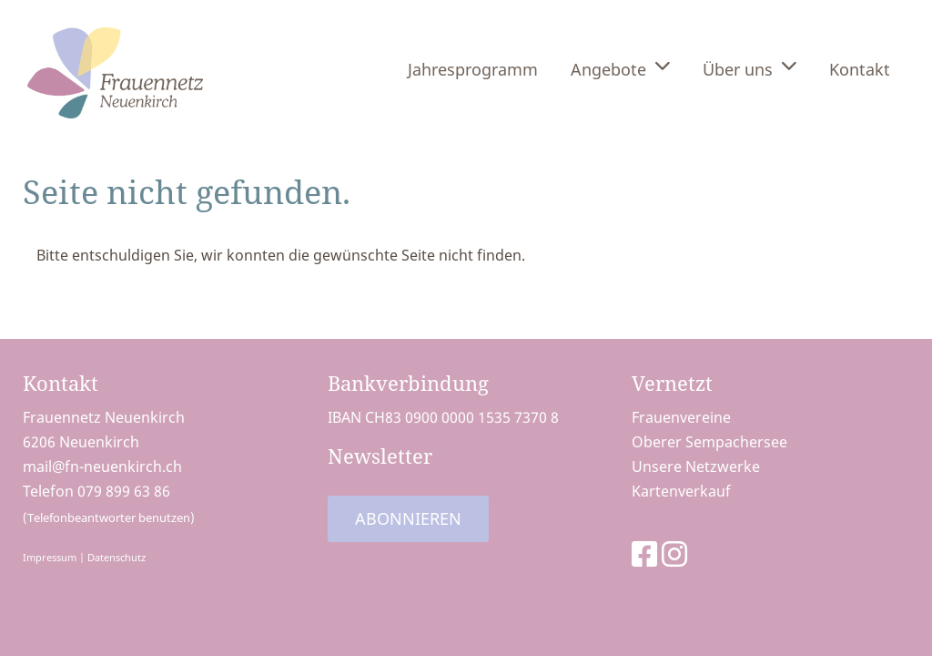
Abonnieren (408, 518)
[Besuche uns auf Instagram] (674, 553)
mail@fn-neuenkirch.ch (102, 466)
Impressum (49, 557)
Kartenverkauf (681, 491)
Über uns (749, 67)
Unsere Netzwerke (696, 466)
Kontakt (859, 69)
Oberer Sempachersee (709, 442)
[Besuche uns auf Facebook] (644, 553)
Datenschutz (116, 557)
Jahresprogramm (473, 69)
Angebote (620, 67)
